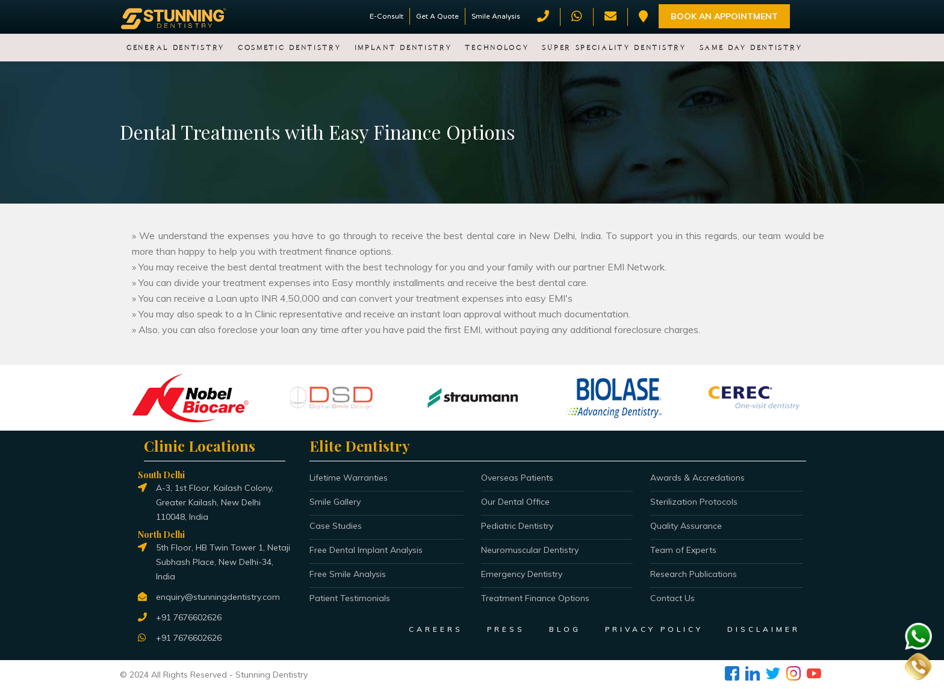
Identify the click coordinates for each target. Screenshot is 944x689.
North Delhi (161, 534)
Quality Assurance (686, 525)
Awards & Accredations (697, 477)
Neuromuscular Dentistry (530, 549)
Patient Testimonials (349, 598)
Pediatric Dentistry (517, 525)
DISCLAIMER (763, 629)
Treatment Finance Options (535, 598)
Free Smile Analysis (347, 574)
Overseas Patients (517, 477)
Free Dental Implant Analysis (366, 549)
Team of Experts (683, 549)
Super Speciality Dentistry (614, 47)
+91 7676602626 (189, 617)
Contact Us (672, 598)
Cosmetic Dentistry (289, 47)
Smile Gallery (335, 501)
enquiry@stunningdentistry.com (218, 596)
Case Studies (335, 525)
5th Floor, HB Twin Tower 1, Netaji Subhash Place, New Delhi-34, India (223, 562)
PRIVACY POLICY (654, 629)
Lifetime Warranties (348, 477)
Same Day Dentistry (751, 47)
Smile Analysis (495, 16)
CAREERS (436, 629)
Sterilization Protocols (694, 501)
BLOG (565, 629)
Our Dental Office (515, 501)
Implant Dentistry (403, 47)
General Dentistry (175, 47)
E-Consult (386, 16)
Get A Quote (437, 16)
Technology (497, 47)
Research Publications (693, 574)
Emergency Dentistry (521, 574)
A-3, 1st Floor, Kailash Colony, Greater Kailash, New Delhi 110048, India (214, 502)
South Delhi (161, 475)
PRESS (506, 629)
